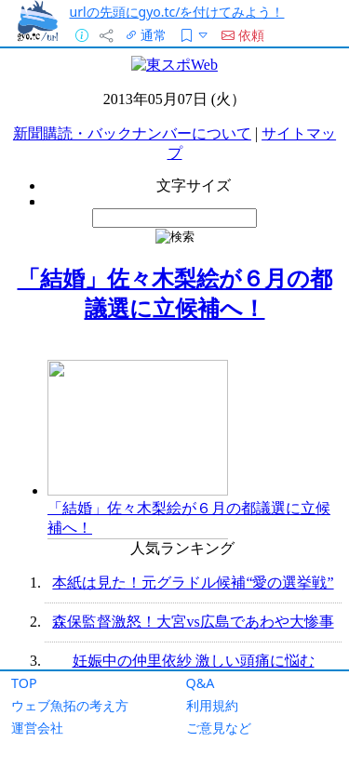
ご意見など (218, 727)
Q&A (200, 683)
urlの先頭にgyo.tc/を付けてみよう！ (177, 11)
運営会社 (37, 727)
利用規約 (212, 705)
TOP (24, 683)
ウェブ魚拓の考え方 (69, 705)
